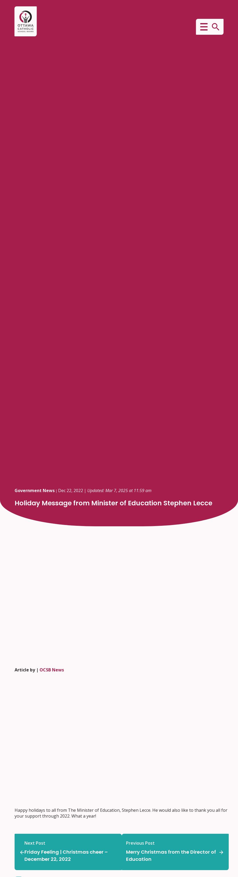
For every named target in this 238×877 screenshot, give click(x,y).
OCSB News (52, 670)
